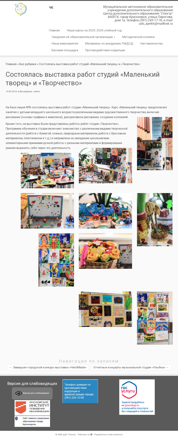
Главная (54, 30)
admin (37, 91)
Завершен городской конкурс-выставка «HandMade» (47, 367)
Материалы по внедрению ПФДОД (109, 43)
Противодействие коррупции (105, 50)
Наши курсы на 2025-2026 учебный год (94, 30)
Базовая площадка (65, 50)
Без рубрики (27, 64)
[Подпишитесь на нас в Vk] (52, 7)
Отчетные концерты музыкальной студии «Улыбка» (131, 367)
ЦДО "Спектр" (69, 434)
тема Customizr (115, 434)
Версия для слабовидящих (32, 393)
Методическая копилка (138, 37)
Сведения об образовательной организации (83, 37)
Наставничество (151, 43)
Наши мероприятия (65, 43)
